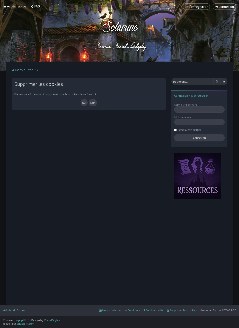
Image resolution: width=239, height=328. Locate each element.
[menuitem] (35, 6)
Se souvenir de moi (189, 129)
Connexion (181, 95)
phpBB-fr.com (25, 323)
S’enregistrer (199, 95)
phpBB (22, 320)
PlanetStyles (52, 320)
